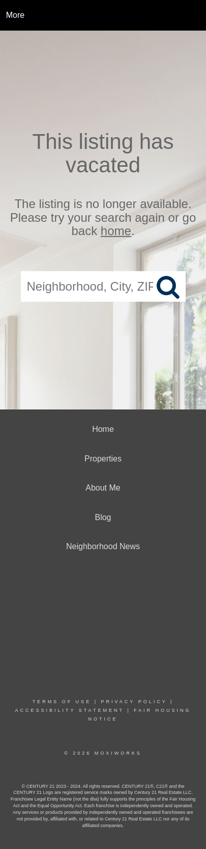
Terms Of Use (62, 701)
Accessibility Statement (69, 710)
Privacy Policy (134, 701)
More (15, 15)
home (116, 231)
